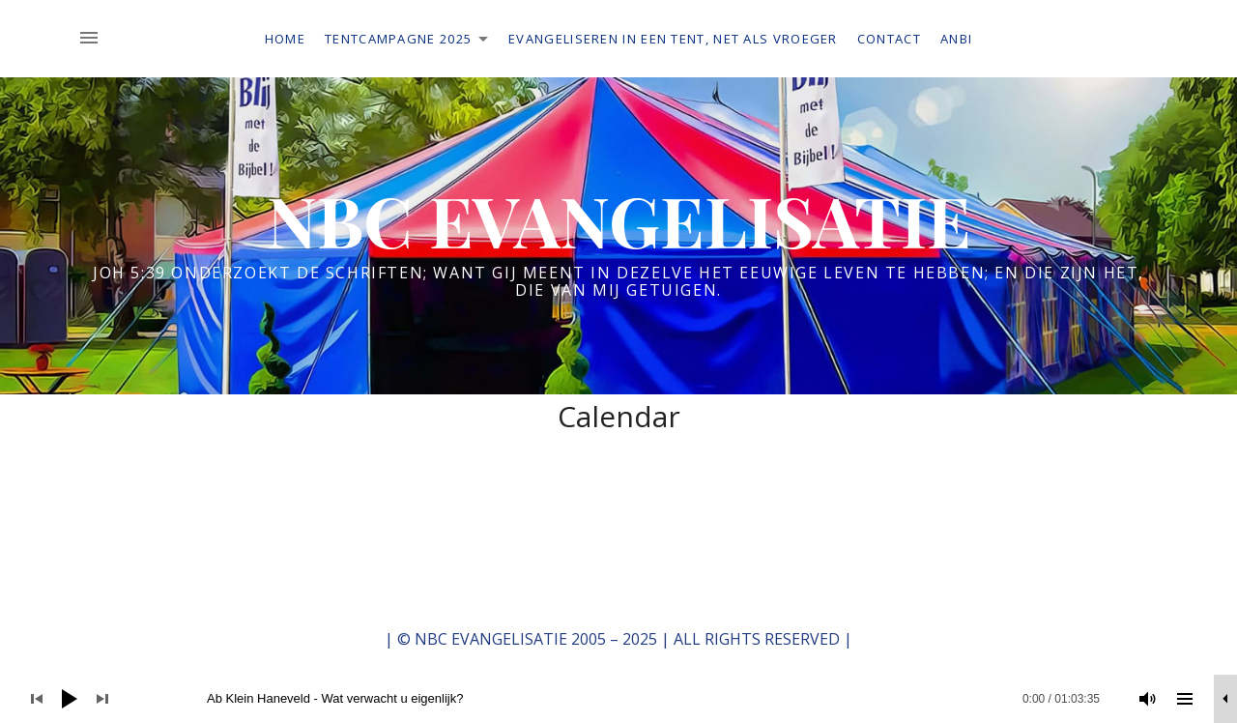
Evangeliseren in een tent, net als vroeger (673, 38)
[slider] (629, 699)
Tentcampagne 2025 (412, 41)
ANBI (956, 38)
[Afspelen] (69, 698)
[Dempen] (1148, 698)
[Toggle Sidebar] (94, 38)
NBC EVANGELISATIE (619, 219)
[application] (618, 699)
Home (285, 38)
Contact (889, 38)
